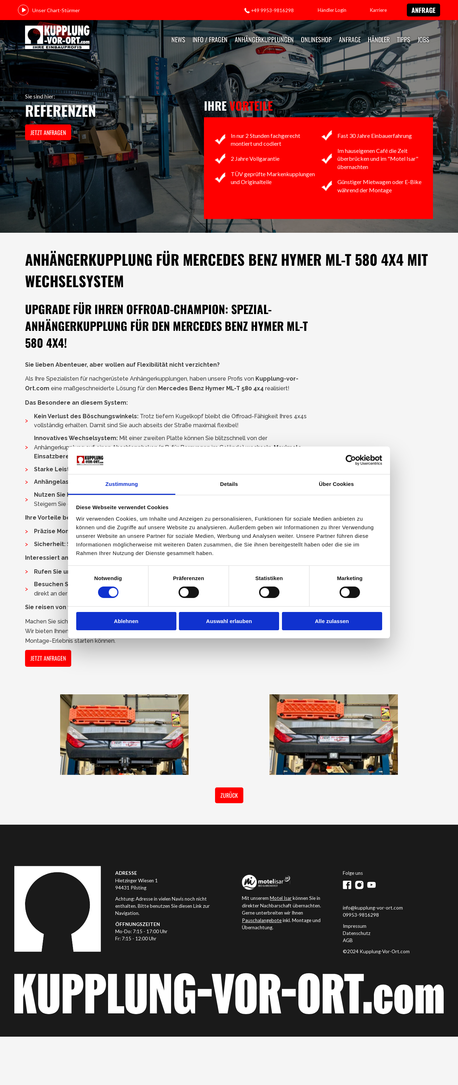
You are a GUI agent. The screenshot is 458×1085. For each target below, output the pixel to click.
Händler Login (332, 10)
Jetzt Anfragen (48, 658)
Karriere (378, 10)
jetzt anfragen (48, 132)
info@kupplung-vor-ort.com (373, 908)
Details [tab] (229, 484)
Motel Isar (281, 898)
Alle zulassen (332, 621)
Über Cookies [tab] (336, 484)
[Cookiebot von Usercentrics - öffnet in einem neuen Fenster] (351, 460)
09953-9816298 (361, 915)
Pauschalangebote (262, 920)
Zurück (229, 795)
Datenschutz (356, 933)
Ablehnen (126, 621)
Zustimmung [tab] (122, 484)
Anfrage (423, 10)
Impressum (354, 926)
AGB (348, 940)
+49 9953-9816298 (272, 10)
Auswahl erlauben (229, 621)
